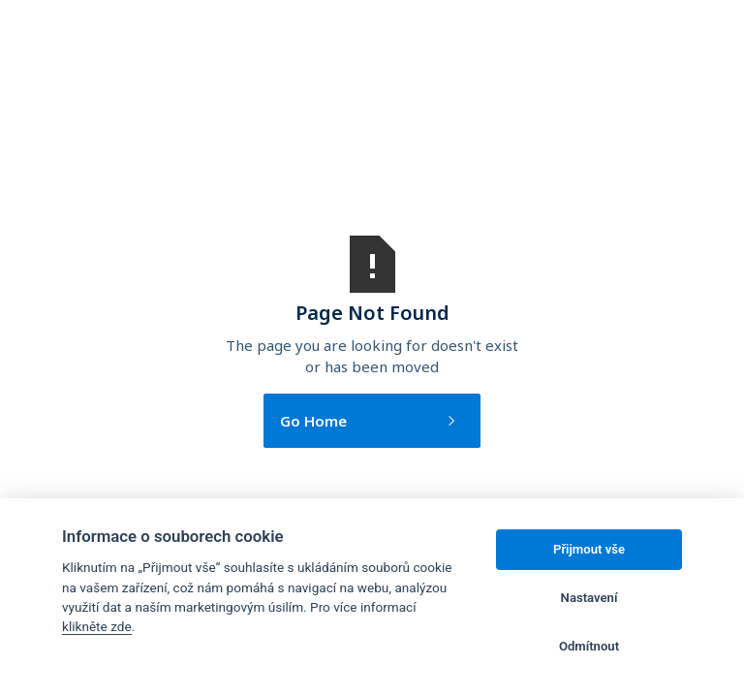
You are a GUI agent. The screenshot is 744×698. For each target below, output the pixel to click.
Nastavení (589, 597)
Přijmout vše (589, 549)
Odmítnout (589, 646)
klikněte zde (97, 626)
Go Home (313, 420)
